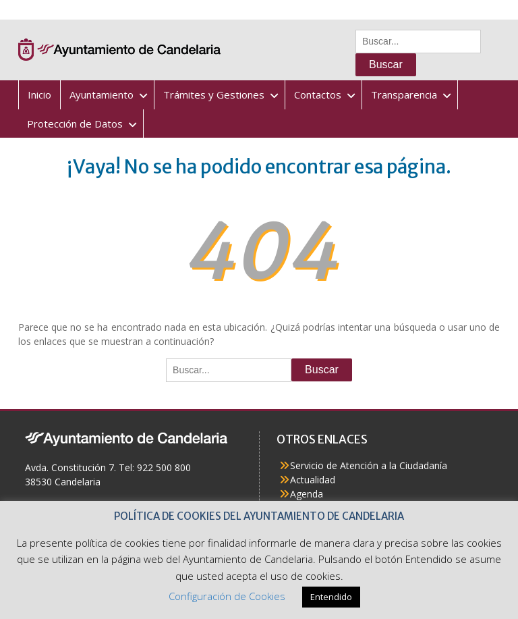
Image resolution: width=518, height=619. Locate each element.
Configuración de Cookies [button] (227, 596)
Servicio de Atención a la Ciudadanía (368, 465)
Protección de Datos (75, 123)
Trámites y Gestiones (213, 94)
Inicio (39, 94)
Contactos (317, 94)
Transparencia (404, 94)
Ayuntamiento (101, 94)
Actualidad (312, 479)
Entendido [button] (331, 597)
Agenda (306, 493)
